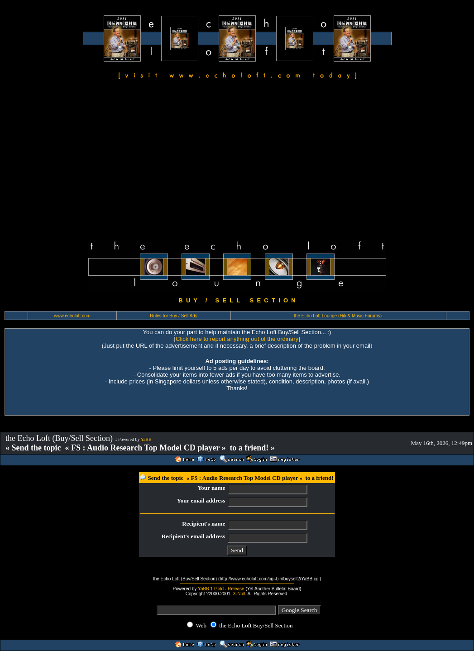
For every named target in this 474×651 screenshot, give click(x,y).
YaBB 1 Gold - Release (221, 588)
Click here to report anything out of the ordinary (237, 338)
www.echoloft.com (72, 315)
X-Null (239, 593)
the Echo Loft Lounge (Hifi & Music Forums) (338, 315)
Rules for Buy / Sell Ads (173, 315)
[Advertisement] (237, 161)
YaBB (146, 439)
